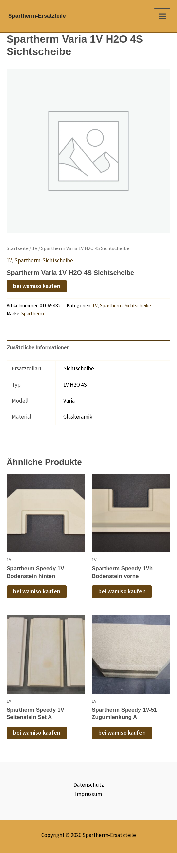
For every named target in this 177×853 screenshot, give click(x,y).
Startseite (18, 248)
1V (34, 248)
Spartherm (32, 313)
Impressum (88, 794)
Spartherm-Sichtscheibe (43, 260)
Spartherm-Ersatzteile (37, 16)
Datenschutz (88, 784)
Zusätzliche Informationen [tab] (38, 347)
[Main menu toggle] (162, 16)
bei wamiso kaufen (36, 286)
